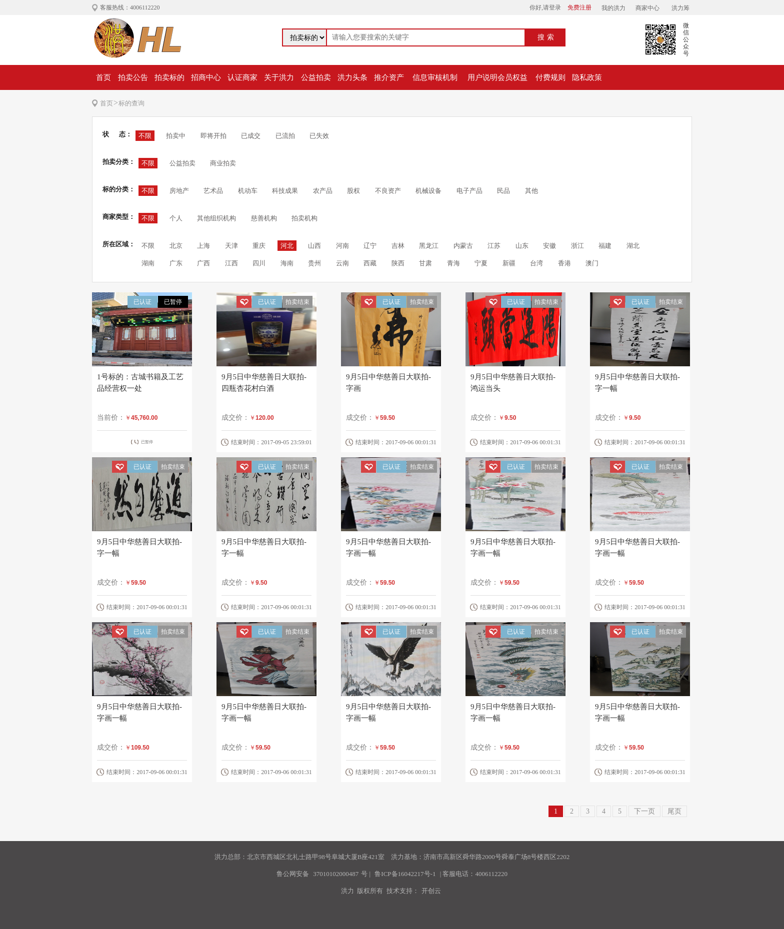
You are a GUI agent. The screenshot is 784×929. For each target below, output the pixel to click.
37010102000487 (335, 874)
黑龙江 (428, 245)
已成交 (250, 135)
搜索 (547, 37)
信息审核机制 (435, 77)
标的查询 (131, 103)
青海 (453, 263)
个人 (176, 218)
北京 (176, 245)
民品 (503, 190)
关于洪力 (279, 77)
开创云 (431, 891)
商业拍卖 (223, 163)
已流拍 (285, 135)
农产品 (322, 190)
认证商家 (243, 77)
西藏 (370, 263)
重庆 (259, 245)
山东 (522, 245)
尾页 (675, 811)
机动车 (248, 190)
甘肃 (425, 263)
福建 (605, 245)
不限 (145, 135)
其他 (531, 190)
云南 (342, 263)
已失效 (319, 135)
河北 (287, 245)
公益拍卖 (316, 77)
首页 (103, 77)
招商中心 (206, 77)
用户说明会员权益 (498, 77)
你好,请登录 (545, 7)
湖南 (148, 263)
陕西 (398, 263)
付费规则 (551, 77)
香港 (564, 263)
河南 (342, 245)
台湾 (536, 263)
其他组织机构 (216, 218)
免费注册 (580, 7)
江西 (231, 263)
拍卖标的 (169, 77)
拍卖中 (176, 135)
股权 (353, 190)
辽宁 (370, 245)
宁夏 (481, 263)
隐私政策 (587, 77)
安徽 (549, 245)
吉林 (398, 245)
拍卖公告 (133, 77)
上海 (203, 245)
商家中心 (648, 7)
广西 (203, 263)
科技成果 (285, 190)
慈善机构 (264, 218)
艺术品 (213, 190)
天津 (231, 245)
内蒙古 (463, 245)
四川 (259, 263)
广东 (176, 263)
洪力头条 (353, 77)
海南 (287, 263)
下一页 (644, 811)
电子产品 (469, 190)
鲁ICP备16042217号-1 (405, 874)
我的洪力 (614, 7)
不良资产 (388, 190)
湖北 (633, 245)
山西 (314, 245)
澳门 (592, 263)
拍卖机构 (305, 218)
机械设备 (429, 190)
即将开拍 (213, 135)
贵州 (314, 263)
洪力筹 (681, 7)
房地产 (179, 190)
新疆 (509, 263)
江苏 (494, 245)
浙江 (577, 245)
